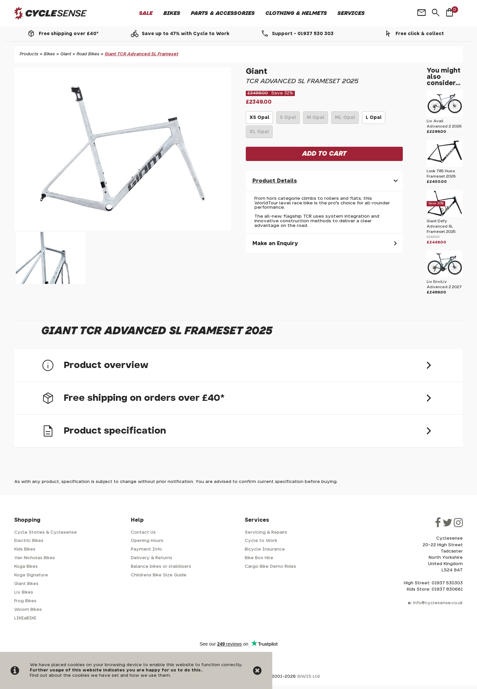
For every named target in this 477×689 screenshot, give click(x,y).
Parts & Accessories (223, 13)
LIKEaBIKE (25, 618)
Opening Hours (147, 541)
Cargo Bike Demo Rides (270, 566)
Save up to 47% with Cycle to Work (186, 33)
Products (29, 54)
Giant (65, 54)
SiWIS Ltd (308, 676)
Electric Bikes (28, 541)
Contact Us (143, 532)
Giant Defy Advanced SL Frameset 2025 (441, 226)
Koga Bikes (26, 566)
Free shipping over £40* (68, 33)
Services (351, 13)
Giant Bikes (26, 584)
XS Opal (259, 119)
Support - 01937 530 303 (303, 33)
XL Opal (259, 134)
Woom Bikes (28, 610)
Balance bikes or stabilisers (161, 566)
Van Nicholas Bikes (34, 558)
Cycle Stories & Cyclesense (45, 532)
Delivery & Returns (151, 558)
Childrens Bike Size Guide (158, 575)
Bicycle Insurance (265, 549)
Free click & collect (420, 33)
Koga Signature (31, 575)
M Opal (315, 119)
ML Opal (345, 119)
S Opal (288, 119)
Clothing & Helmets (296, 13)
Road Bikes (88, 54)
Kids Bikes (24, 549)
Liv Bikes (23, 592)
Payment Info (146, 549)
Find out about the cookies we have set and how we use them (100, 675)
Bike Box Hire (259, 558)
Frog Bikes (25, 601)
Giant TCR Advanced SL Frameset (141, 54)
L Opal (373, 119)
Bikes (171, 13)
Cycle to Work (261, 541)
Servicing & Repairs (266, 532)
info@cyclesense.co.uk (438, 603)
